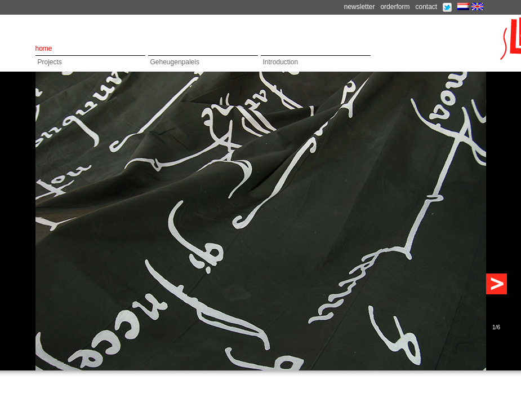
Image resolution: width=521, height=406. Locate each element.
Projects (50, 62)
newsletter (359, 7)
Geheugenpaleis (174, 62)
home (43, 48)
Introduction (281, 62)
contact (426, 7)
